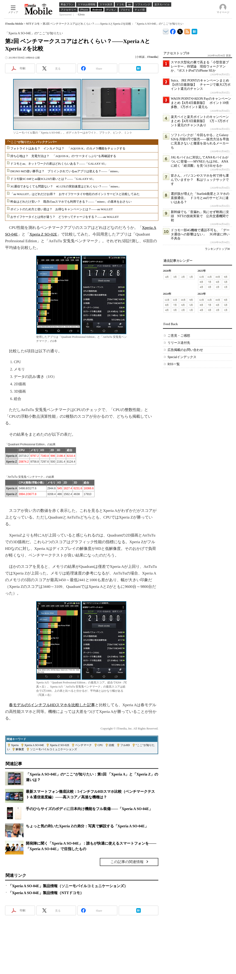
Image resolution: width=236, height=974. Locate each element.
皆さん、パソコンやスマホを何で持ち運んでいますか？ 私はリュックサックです (200, 180)
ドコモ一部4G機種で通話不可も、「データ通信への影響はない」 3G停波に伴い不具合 (200, 234)
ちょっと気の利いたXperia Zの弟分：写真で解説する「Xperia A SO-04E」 (87, 826)
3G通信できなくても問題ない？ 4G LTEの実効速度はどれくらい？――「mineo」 (65, 186)
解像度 (20, 749)
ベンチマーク (83, 745)
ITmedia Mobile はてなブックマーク (194, 31)
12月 (201, 277)
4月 (167, 277)
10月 (217, 277)
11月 (209, 277)
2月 (183, 277)
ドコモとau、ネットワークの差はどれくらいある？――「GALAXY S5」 (59, 163)
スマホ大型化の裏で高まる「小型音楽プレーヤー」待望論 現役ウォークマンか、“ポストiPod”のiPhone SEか (200, 66)
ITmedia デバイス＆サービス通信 (166, 31)
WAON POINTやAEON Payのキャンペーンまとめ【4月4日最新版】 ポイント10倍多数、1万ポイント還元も (201, 103)
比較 (111, 745)
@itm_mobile (180, 30)
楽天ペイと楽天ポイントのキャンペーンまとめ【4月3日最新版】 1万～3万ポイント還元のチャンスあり (200, 121)
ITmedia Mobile (14, 23)
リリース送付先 (179, 342)
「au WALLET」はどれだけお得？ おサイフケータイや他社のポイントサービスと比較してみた (75, 194)
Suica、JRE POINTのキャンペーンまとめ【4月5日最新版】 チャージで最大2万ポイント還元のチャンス (200, 84)
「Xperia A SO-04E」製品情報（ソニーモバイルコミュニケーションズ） (68, 886)
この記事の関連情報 (127, 862)
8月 (201, 282)
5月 (225, 282)
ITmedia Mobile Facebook (173, 30)
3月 (175, 277)
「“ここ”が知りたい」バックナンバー (31, 142)
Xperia (15, 745)
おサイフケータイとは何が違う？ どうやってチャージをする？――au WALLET (64, 217)
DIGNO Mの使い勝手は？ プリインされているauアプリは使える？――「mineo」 (65, 171)
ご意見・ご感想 (179, 335)
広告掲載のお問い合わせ (185, 350)
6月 (217, 282)
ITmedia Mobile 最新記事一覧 (187, 31)
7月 (209, 282)
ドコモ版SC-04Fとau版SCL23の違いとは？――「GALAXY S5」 (52, 179)
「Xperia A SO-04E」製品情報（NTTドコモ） (46, 893)
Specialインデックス (182, 357)
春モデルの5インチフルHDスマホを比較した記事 (52, 705)
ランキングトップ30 (217, 249)
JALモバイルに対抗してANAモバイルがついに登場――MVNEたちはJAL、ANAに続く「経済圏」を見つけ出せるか (199, 161)
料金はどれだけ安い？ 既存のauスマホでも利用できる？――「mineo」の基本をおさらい (71, 201)
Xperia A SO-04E (34, 745)
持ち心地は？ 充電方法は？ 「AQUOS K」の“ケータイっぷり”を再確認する (63, 156)
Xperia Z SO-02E (43, 234)
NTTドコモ (33, 23)
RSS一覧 (174, 364)
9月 (225, 277)
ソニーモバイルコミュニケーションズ (53, 749)
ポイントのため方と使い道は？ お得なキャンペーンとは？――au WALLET (61, 209)
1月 (191, 277)
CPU (100, 745)
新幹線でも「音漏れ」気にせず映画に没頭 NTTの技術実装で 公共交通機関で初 (200, 216)
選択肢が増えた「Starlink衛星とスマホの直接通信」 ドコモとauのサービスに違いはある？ (200, 198)
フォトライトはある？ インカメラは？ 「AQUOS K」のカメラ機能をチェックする (67, 148)
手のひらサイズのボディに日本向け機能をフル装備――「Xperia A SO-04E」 (89, 809)
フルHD (125, 745)
